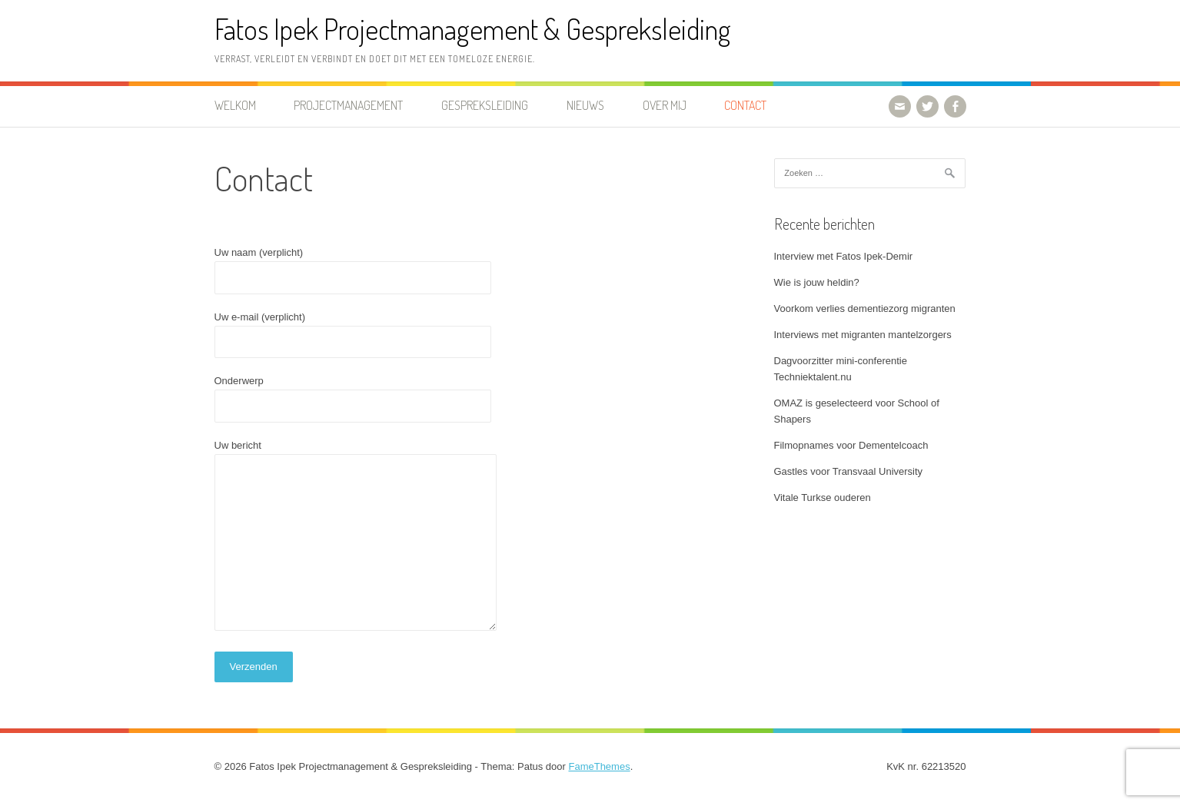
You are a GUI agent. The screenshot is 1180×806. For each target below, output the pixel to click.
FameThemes (599, 766)
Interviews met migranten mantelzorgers (863, 334)
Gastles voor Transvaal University (848, 471)
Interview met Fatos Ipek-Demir (843, 256)
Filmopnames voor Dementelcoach (851, 445)
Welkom (235, 105)
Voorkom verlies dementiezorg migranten (865, 308)
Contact (745, 105)
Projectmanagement (348, 105)
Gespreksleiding (484, 105)
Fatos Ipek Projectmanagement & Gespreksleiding (472, 29)
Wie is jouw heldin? (816, 282)
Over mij (664, 105)
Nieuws (585, 105)
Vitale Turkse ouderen (822, 497)
